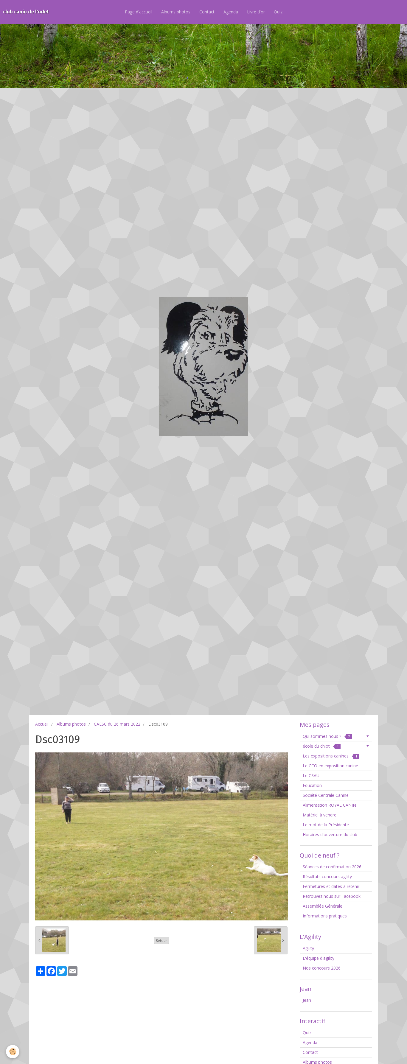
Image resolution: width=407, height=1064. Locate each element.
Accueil (42, 724)
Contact (207, 12)
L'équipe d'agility (318, 958)
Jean (307, 1000)
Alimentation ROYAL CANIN (329, 805)
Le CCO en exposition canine (330, 766)
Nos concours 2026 (322, 968)
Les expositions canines (331, 756)
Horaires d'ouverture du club (330, 834)
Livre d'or (256, 12)
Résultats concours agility (327, 876)
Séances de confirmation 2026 (332, 866)
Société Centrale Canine (326, 795)
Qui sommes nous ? (327, 736)
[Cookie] (12, 1051)
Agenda (230, 12)
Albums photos (175, 12)
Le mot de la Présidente (326, 824)
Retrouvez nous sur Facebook (332, 896)
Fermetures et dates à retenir (331, 886)
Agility (308, 948)
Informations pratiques (325, 916)
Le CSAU (311, 775)
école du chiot (322, 746)
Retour (161, 940)
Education (312, 785)
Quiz (278, 12)
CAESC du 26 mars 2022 (117, 724)
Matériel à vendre (319, 815)
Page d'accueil (138, 12)
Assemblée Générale (322, 906)
